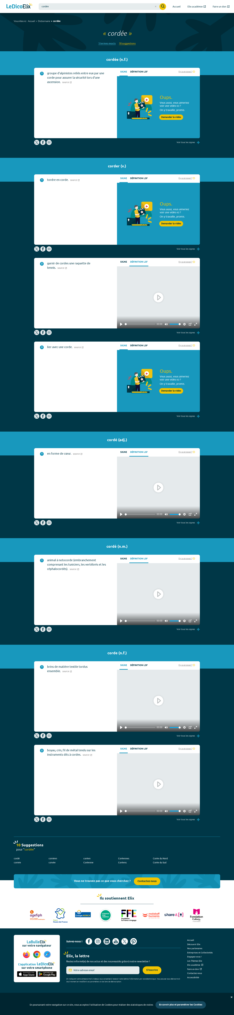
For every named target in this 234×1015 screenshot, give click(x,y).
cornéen (53, 858)
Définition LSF (139, 71)
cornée (17, 862)
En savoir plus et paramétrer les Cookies (180, 1004)
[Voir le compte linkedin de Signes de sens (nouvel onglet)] (107, 941)
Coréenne (88, 862)
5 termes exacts (107, 43)
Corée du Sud (159, 862)
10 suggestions (127, 43)
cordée (56, 21)
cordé (17, 858)
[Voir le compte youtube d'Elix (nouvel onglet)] (115, 941)
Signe (123, 71)
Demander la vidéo (171, 117)
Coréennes (123, 858)
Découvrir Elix (193, 944)
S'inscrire (152, 970)
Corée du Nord (160, 858)
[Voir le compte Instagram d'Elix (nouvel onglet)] (98, 941)
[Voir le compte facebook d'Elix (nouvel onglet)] (89, 941)
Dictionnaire (44, 21)
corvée (52, 862)
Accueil (31, 21)
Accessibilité (193, 977)
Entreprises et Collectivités (200, 952)
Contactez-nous (147, 881)
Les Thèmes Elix (194, 961)
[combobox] (102, 6)
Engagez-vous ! (194, 956)
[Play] (121, 324)
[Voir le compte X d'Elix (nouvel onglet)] (124, 941)
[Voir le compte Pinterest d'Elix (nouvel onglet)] (133, 941)
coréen (87, 858)
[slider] (140, 324)
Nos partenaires (194, 948)
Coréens (122, 862)
